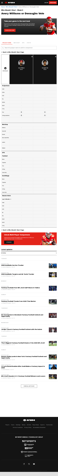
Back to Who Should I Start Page (13, 52)
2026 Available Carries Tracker (12, 265)
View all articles (29, 386)
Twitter (29, 464)
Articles (29, 424)
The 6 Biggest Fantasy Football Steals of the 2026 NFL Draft (23, 343)
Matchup (17, 42)
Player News (35, 424)
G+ (34, 464)
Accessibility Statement (39, 427)
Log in (46, 2)
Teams (12, 424)
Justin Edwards (7, 267)
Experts (42, 424)
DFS (23, 42)
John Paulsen (6, 369)
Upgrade (9, 242)
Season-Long (5, 263)
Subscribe (53, 2)
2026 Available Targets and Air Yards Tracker (17, 274)
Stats (29, 42)
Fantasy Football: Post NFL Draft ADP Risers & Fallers (20, 287)
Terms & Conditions (18, 427)
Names (23, 424)
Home (3, 7)
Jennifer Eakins (7, 289)
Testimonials (49, 424)
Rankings (18, 424)
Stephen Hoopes (7, 303)
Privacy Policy (27, 427)
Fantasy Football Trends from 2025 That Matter (18, 301)
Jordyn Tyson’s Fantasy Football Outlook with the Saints (21, 329)
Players (7, 424)
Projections (6, 42)
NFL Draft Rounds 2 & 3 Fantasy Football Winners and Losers (23, 376)
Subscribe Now (9, 30)
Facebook (24, 464)
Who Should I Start (12, 7)
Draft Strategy (6, 365)
